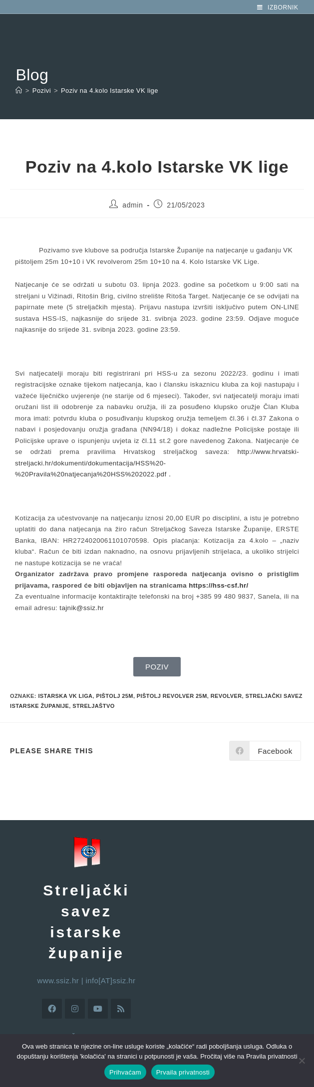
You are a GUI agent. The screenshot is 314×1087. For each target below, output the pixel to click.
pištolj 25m (114, 696)
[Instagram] (75, 1009)
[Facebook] (52, 1009)
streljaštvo (93, 706)
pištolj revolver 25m (172, 696)
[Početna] (18, 90)
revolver (226, 696)
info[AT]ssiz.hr (111, 980)
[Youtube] (98, 1009)
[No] (302, 1061)
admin (132, 205)
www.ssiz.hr (58, 980)
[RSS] (121, 1009)
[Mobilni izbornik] (278, 7)
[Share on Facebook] (265, 751)
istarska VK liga (65, 696)
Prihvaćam (125, 1072)
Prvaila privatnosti (183, 1072)
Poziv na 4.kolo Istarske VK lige (109, 90)
